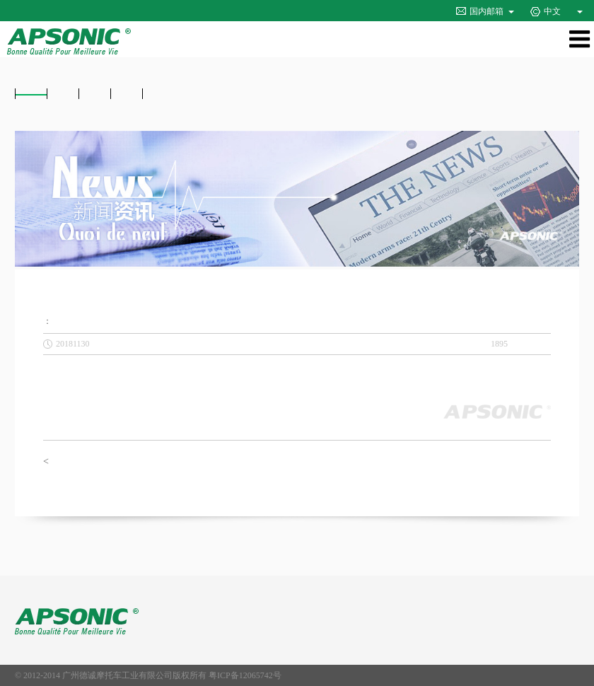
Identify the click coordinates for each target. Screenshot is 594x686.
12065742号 (260, 675)
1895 (499, 344)
